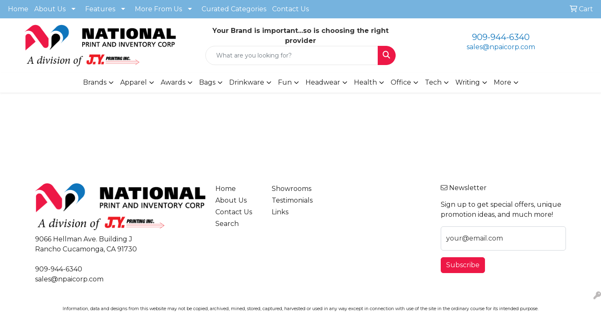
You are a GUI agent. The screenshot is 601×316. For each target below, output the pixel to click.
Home (18, 9)
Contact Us (290, 9)
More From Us (158, 9)
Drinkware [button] (246, 82)
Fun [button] (285, 82)
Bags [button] (207, 82)
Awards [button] (173, 82)
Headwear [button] (323, 82)
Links (280, 212)
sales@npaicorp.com (501, 47)
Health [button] (365, 82)
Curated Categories (234, 9)
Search (227, 224)
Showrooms (291, 189)
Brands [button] (94, 82)
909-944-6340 (501, 37)
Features (100, 9)
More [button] (502, 82)
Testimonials (292, 200)
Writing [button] (467, 82)
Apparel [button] (133, 82)
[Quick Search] (291, 55)
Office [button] (401, 82)
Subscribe (463, 265)
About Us (50, 9)
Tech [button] (433, 82)
